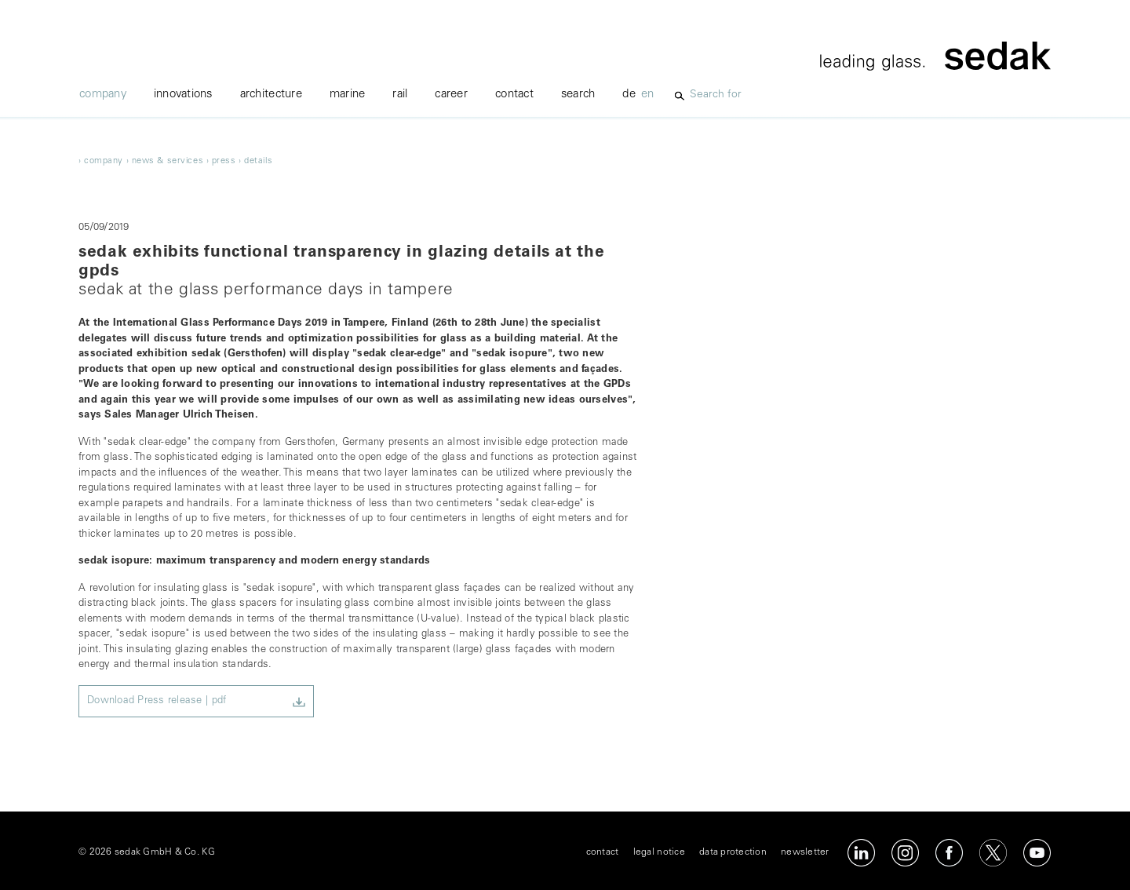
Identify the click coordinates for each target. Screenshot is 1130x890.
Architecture (271, 94)
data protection (733, 852)
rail (399, 94)
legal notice (659, 852)
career (451, 94)
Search (578, 94)
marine (348, 94)
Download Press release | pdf (156, 701)
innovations (183, 94)
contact (514, 94)
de (629, 94)
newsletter (805, 852)
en (647, 94)
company (102, 94)
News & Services (167, 161)
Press (224, 161)
